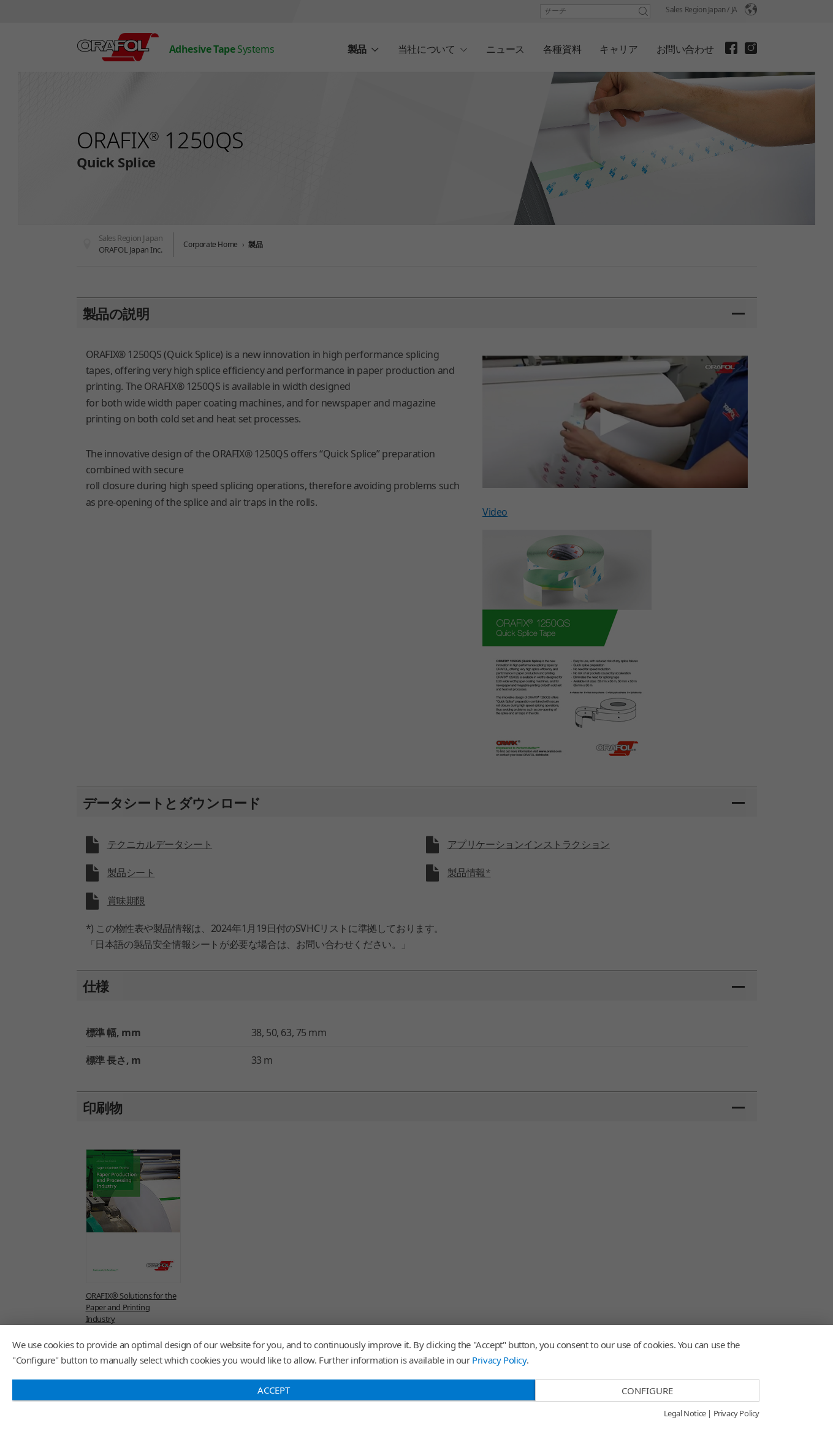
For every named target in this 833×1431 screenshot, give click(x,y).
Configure (647, 1390)
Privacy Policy (499, 1360)
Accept (273, 1390)
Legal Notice (685, 1414)
